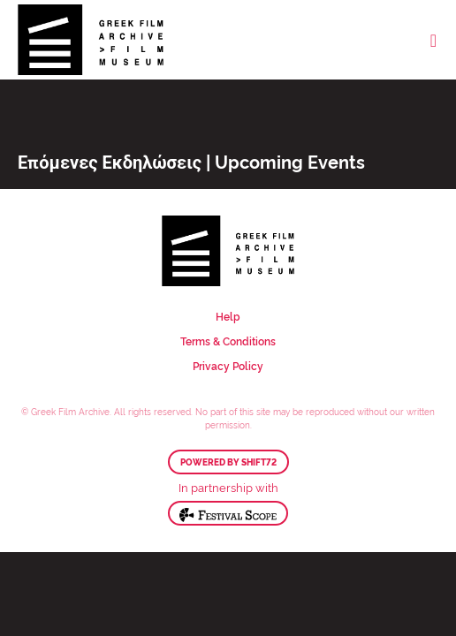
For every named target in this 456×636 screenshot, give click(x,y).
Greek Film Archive (90, 39)
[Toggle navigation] (433, 39)
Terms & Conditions (228, 340)
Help (228, 315)
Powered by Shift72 (228, 462)
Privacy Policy (228, 365)
